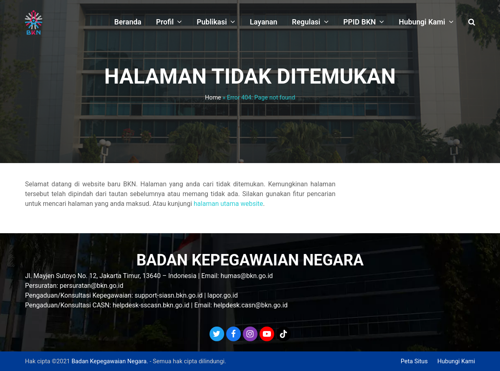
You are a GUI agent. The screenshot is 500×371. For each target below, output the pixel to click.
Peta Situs (414, 361)
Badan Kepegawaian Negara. (110, 361)
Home (213, 97)
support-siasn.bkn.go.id (169, 295)
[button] (471, 22)
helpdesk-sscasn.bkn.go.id (151, 305)
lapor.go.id (222, 295)
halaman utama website (228, 204)
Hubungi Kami (456, 361)
